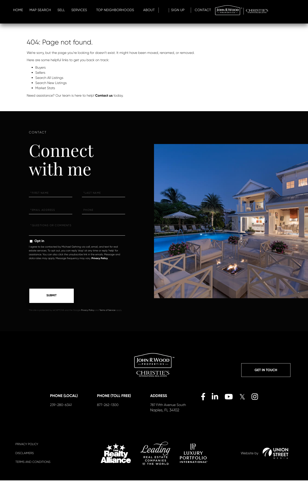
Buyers (40, 67)
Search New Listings (51, 83)
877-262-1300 (114, 417)
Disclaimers (24, 466)
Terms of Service (107, 311)
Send (51, 296)
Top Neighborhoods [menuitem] (187, 10)
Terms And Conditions (32, 474)
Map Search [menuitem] (112, 10)
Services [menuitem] (151, 10)
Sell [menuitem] (133, 10)
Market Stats (45, 88)
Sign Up (263, 10)
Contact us (104, 96)
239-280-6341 (67, 417)
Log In (245, 10)
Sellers (40, 73)
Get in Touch (266, 371)
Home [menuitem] (90, 10)
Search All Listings (49, 78)
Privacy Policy (99, 258)
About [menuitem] (221, 10)
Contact (291, 10)
